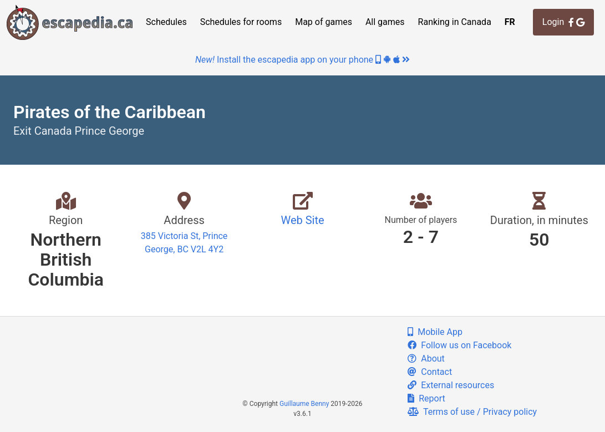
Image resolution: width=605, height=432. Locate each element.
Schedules (166, 22)
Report (426, 398)
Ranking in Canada (454, 22)
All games (385, 22)
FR (510, 22)
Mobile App (435, 332)
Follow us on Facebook (459, 345)
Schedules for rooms (241, 22)
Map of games (323, 22)
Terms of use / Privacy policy (472, 411)
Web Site (302, 220)
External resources (451, 385)
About (426, 358)
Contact (430, 372)
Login (563, 22)
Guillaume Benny (304, 404)
